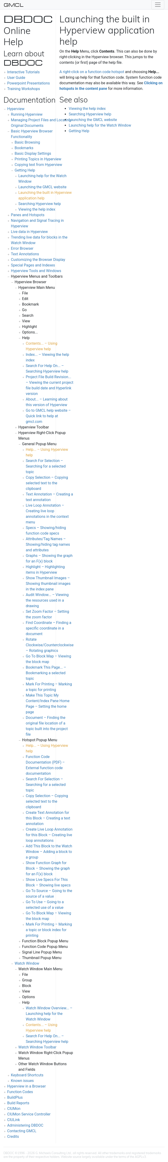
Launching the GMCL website (42, 187)
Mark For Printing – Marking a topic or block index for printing (49, 930)
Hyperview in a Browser (26, 1086)
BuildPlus (15, 1097)
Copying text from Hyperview (38, 164)
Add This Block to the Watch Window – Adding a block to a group (49, 851)
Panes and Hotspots (27, 215)
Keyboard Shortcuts (27, 1075)
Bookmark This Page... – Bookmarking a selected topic (46, 673)
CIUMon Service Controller (29, 1114)
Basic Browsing (27, 142)
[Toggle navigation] (157, 4)
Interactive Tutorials (23, 72)
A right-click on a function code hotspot (91, 72)
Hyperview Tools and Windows (36, 271)
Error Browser (22, 248)
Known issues (22, 1080)
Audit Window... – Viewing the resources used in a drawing (47, 600)
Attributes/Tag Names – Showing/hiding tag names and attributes (48, 544)
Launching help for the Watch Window (100, 125)
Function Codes (20, 1092)
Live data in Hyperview (29, 231)
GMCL (13, 4)
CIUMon (13, 1108)
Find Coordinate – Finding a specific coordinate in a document (48, 628)
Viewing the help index (36, 209)
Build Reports (18, 1103)
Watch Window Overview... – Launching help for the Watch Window (49, 1013)
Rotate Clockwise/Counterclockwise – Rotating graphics (50, 645)
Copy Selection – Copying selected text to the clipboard (47, 483)
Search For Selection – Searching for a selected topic (46, 466)
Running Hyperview (26, 114)
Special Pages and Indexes (33, 265)
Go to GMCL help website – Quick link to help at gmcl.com (48, 416)
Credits (13, 1136)
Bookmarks (24, 148)
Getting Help (25, 170)
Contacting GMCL (21, 1131)
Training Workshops (23, 89)
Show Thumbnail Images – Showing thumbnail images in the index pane (48, 583)
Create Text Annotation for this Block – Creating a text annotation (48, 818)
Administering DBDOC (25, 1125)
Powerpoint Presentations (28, 83)
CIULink (13, 1120)
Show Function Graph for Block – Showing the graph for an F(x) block (48, 868)
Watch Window (27, 963)
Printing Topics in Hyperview (38, 159)
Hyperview (15, 109)
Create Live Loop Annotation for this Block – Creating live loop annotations (49, 835)
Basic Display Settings (33, 153)
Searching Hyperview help (39, 204)
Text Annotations (25, 254)
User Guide (16, 77)
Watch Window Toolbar (37, 1047)
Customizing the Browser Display (38, 259)
